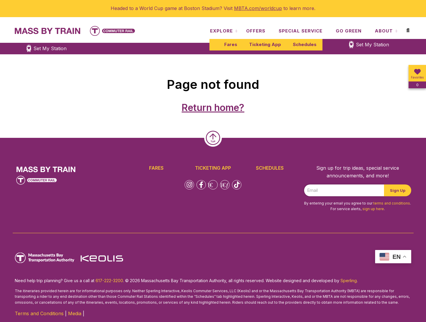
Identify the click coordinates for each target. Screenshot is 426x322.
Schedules (305, 44)
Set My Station (372, 45)
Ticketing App (265, 44)
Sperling (349, 280)
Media (74, 313)
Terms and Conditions (39, 313)
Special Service (300, 31)
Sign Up (397, 190)
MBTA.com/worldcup (258, 8)
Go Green (349, 31)
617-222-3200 (109, 280)
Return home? (213, 107)
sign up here (373, 209)
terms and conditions (391, 203)
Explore (221, 31)
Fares (230, 44)
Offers (255, 31)
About (384, 31)
